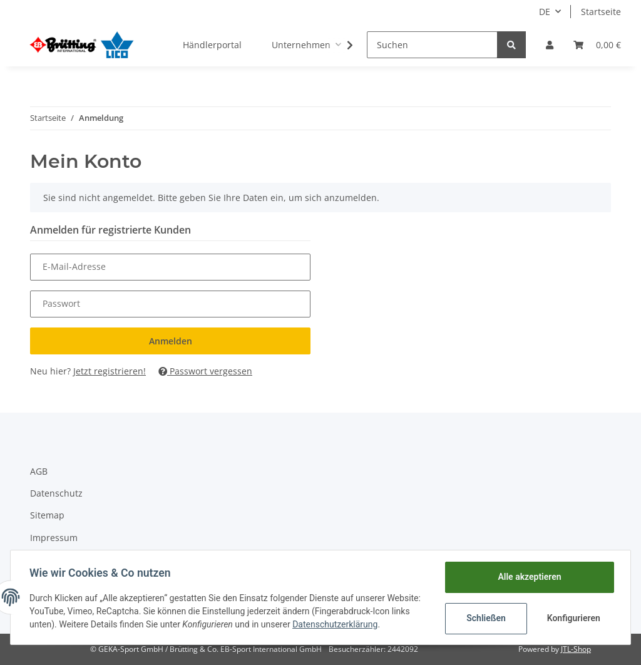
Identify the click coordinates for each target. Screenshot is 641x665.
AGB (39, 471)
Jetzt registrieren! (109, 371)
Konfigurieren (573, 618)
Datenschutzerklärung (375, 624)
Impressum (54, 538)
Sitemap (47, 515)
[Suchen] (432, 44)
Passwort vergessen (205, 371)
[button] (549, 44)
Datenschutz (56, 493)
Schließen (485, 618)
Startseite (601, 12)
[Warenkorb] (597, 44)
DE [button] (544, 12)
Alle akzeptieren (528, 577)
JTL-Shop (576, 649)
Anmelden (170, 341)
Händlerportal (212, 45)
